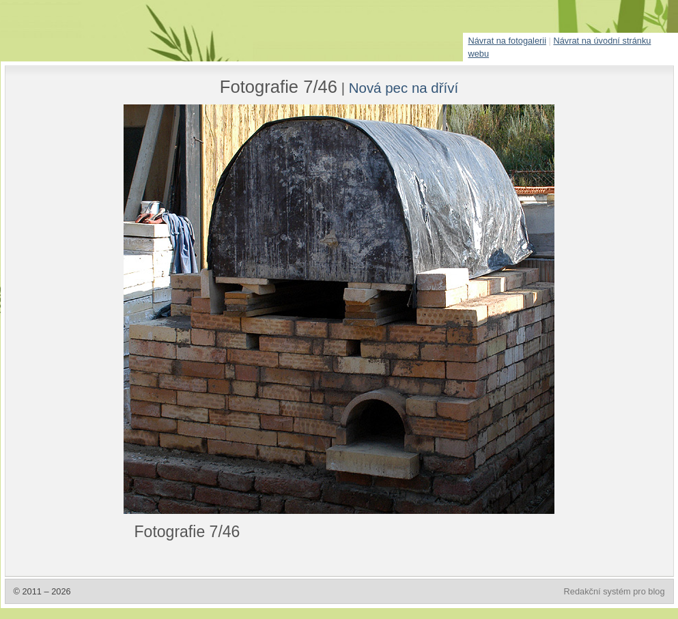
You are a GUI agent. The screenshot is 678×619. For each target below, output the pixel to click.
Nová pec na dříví (403, 88)
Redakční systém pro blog (614, 591)
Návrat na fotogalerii (507, 40)
